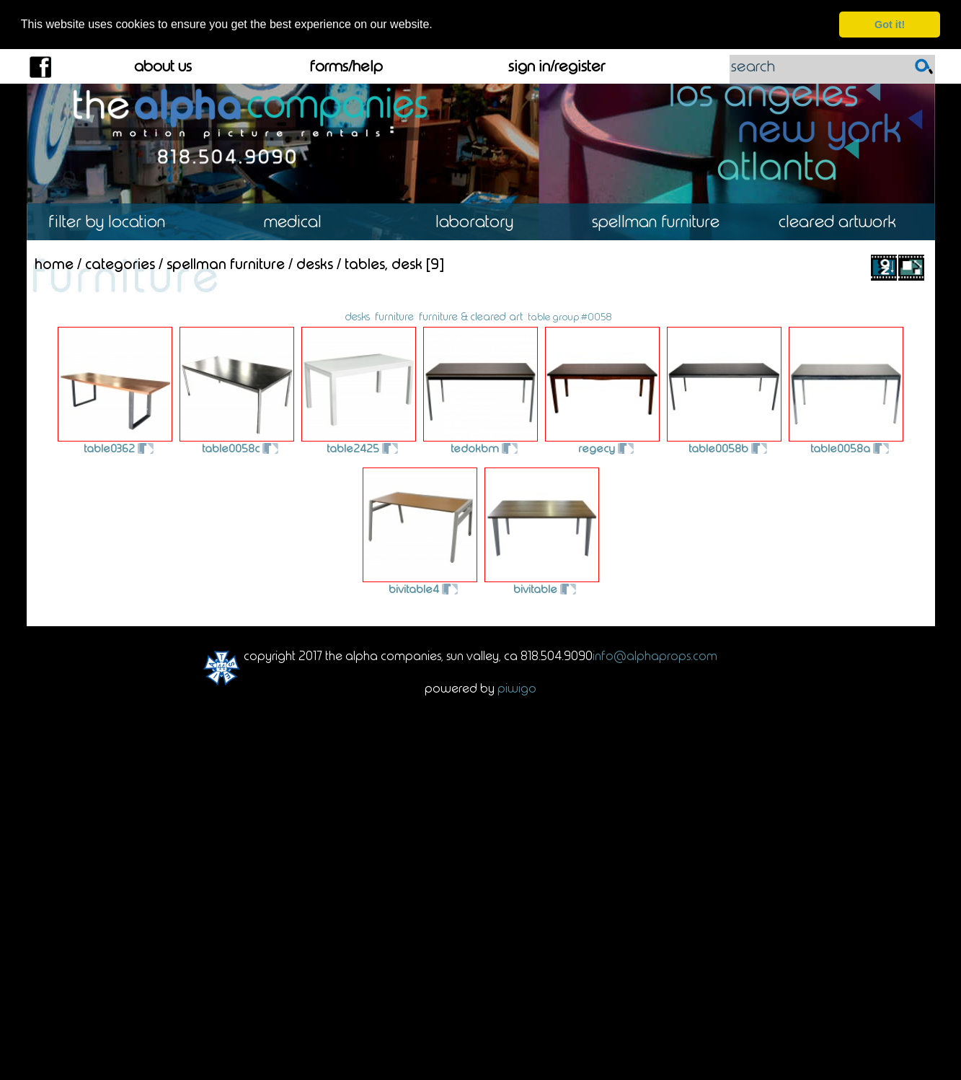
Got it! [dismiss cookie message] (889, 24)
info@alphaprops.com (655, 655)
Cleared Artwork (843, 221)
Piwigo (516, 687)
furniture (394, 315)
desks (357, 315)
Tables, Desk (383, 263)
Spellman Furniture (661, 221)
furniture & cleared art (471, 315)
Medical (298, 221)
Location (117, 221)
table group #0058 (570, 316)
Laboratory (480, 221)
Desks (314, 263)
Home (54, 263)
